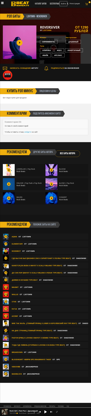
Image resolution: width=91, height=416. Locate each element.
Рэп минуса (7, 406)
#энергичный (74, 50)
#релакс (58, 55)
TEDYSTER (13, 413)
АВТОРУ (20, 68)
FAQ (68, 406)
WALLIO (15, 294)
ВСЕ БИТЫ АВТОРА (67, 153)
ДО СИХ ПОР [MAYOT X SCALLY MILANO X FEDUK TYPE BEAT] (37, 273)
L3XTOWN (47, 30)
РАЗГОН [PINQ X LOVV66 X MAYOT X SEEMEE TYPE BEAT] (35, 338)
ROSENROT (16, 251)
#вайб (45, 55)
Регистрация (75, 3)
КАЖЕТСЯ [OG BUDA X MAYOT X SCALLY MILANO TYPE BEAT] (37, 265)
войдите (28, 132)
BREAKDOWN (17, 352)
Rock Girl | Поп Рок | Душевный (24, 411)
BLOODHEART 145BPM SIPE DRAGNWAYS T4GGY (31, 359)
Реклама (61, 406)
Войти (63, 3)
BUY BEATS (17, 406)
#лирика (46, 50)
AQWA (14, 236)
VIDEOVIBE (16, 367)
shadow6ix (81, 258)
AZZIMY (15, 316)
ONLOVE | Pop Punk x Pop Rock (29, 183)
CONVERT (63, 197)
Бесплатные (55, 4)
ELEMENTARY (17, 244)
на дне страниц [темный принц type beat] (32, 330)
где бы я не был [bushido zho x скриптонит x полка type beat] (41, 258)
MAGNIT (15, 287)
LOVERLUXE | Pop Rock (25, 169)
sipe (58, 359)
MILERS (19, 197)
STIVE (14, 302)
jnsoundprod (32, 367)
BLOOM (62, 169)
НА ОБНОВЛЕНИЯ (62, 68)
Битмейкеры (27, 406)
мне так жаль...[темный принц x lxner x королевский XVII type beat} (44, 323)
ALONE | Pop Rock (66, 183)
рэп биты (13, 16)
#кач (59, 50)
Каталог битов (40, 4)
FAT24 (14, 309)
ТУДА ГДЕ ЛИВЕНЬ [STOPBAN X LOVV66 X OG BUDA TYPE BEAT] (38, 345)
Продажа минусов (40, 406)
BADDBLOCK (17, 374)
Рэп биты (52, 406)
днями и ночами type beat (25, 280)
